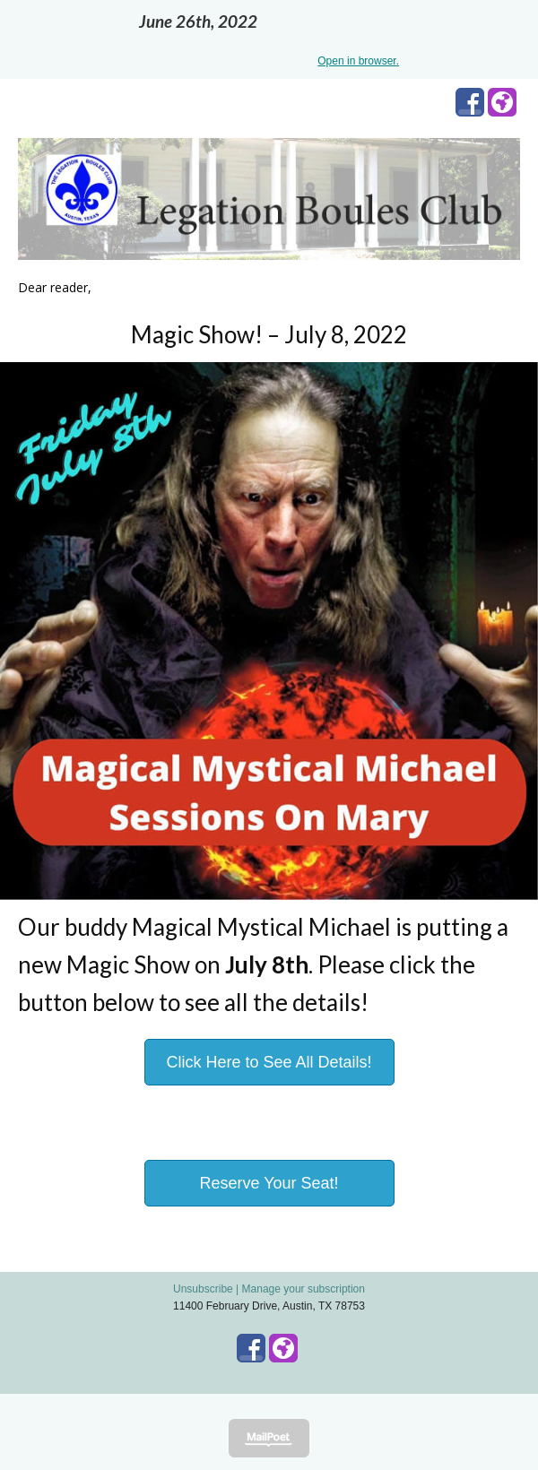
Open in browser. (358, 61)
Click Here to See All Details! (268, 1062)
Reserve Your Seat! (268, 1183)
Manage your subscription (303, 1289)
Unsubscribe (203, 1289)
